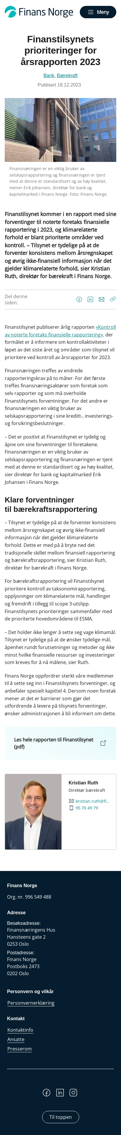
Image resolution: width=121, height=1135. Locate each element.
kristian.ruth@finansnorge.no (93, 801)
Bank (49, 75)
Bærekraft (67, 75)
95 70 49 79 (87, 808)
